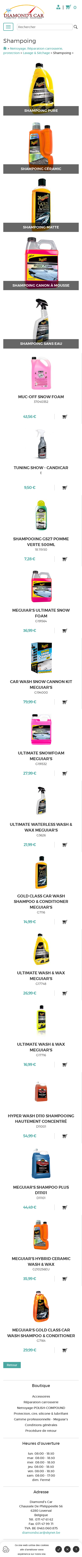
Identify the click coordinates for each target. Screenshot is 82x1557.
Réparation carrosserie (41, 1402)
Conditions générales (41, 1425)
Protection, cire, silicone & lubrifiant (41, 1414)
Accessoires (41, 1396)
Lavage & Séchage (36, 53)
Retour (12, 1365)
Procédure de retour (41, 1431)
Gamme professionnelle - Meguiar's (41, 1419)
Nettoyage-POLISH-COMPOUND (41, 1408)
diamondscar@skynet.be (41, 1533)
